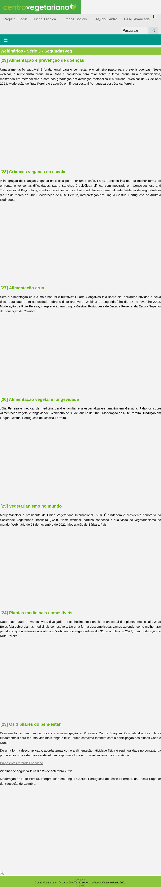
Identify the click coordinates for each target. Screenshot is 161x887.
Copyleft (80, 885)
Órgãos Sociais (75, 19)
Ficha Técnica (45, 19)
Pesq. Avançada (137, 19)
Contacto (80, 879)
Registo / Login (15, 19)
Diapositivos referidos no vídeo (21, 763)
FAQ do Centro (105, 19)
